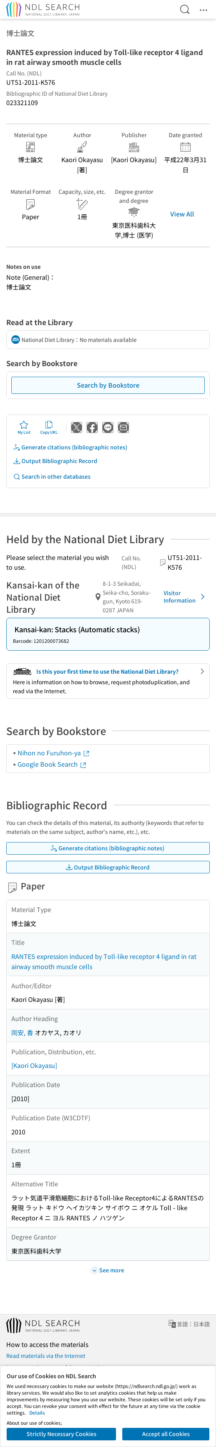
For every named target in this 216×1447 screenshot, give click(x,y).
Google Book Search (52, 764)
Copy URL (49, 427)
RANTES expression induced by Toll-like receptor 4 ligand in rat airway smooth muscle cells (103, 961)
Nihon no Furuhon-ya (54, 752)
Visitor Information (185, 597)
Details (37, 1412)
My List (24, 427)
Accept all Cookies (166, 1434)
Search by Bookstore (108, 385)
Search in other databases (52, 476)
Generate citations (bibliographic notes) (70, 447)
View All (182, 213)
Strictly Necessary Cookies (61, 1434)
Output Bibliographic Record (55, 461)
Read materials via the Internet (45, 1355)
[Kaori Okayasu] (34, 1065)
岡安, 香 (22, 1032)
